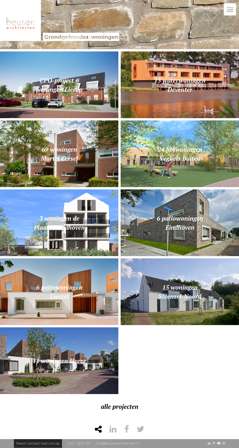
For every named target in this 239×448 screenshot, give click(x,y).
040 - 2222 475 (78, 443)
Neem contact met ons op (38, 443)
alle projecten (119, 406)
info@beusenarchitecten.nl (117, 443)
